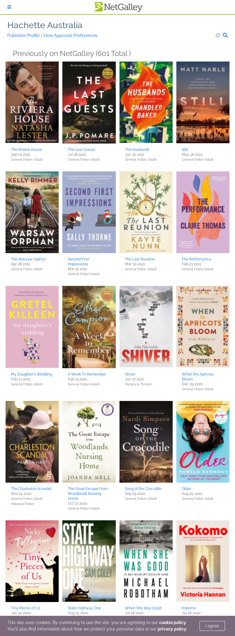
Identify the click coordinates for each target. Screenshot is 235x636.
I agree (212, 625)
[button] (218, 35)
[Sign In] (9, 7)
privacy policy (172, 629)
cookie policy (172, 622)
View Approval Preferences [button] (70, 35)
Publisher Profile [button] (24, 35)
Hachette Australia (45, 25)
